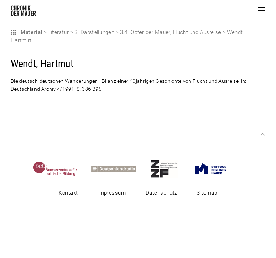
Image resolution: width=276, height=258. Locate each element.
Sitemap (207, 193)
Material (30, 32)
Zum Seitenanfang (262, 134)
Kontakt (68, 193)
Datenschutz (161, 193)
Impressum (111, 193)
